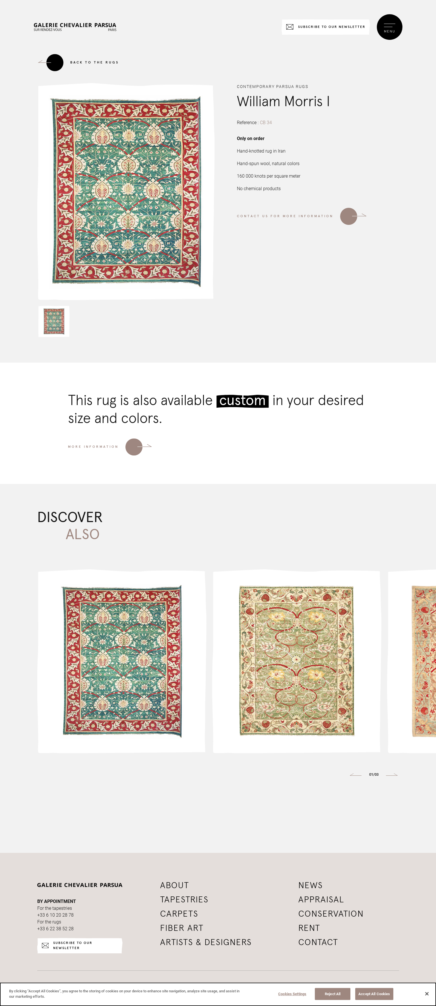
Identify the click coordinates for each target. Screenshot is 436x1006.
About (174, 885)
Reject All (332, 994)
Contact (318, 942)
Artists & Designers (206, 942)
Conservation (331, 914)
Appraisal (321, 900)
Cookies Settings (292, 994)
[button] (54, 324)
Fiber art (182, 928)
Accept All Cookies (374, 994)
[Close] (427, 993)
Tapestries (184, 900)
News (310, 885)
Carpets (179, 914)
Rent (309, 928)
